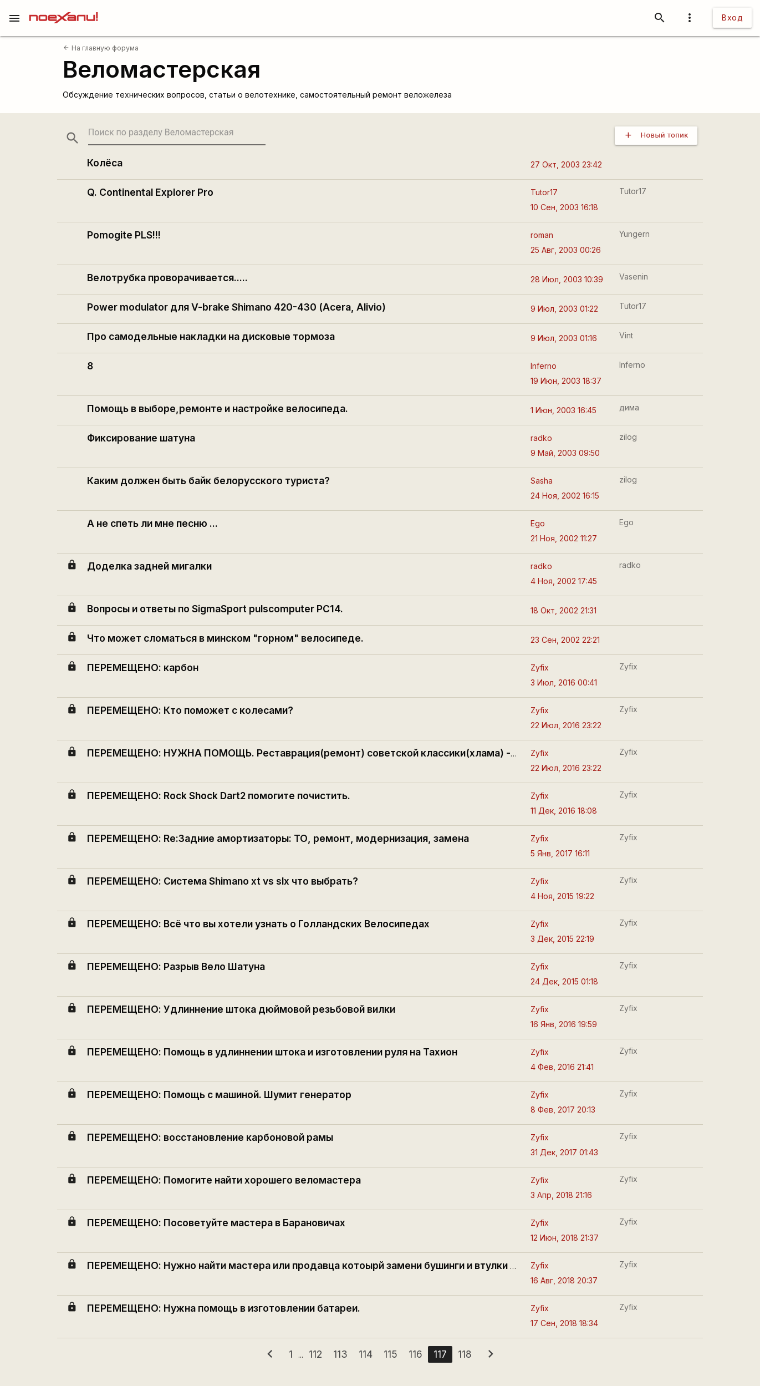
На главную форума (101, 48)
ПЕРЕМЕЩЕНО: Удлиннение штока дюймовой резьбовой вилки (241, 1009)
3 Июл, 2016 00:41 (564, 682)
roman (542, 235)
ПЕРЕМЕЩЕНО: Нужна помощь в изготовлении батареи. (223, 1308)
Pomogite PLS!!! (124, 235)
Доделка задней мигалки (149, 566)
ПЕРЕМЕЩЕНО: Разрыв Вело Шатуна (176, 966)
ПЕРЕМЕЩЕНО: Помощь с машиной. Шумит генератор (219, 1094)
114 (366, 1354)
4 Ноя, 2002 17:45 (564, 581)
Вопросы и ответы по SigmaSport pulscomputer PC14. (215, 609)
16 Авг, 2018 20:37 (564, 1280)
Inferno (544, 365)
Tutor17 (544, 192)
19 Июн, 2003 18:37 (566, 380)
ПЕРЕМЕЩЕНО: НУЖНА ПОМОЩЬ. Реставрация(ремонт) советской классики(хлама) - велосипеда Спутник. (352, 753)
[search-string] (177, 133)
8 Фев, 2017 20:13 (563, 1109)
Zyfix (540, 667)
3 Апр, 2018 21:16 (561, 1195)
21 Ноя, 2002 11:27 (564, 538)
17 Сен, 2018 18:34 (564, 1323)
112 (315, 1354)
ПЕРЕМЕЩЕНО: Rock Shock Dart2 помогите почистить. (218, 795)
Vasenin (633, 276)
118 (465, 1354)
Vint (626, 335)
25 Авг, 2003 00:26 (566, 250)
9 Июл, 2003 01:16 (564, 338)
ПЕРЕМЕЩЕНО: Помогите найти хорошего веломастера (224, 1180)
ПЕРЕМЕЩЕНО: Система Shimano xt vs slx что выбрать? (222, 881)
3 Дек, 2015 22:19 (562, 938)
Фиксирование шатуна (141, 438)
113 (340, 1354)
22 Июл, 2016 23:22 (566, 725)
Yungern (634, 233)
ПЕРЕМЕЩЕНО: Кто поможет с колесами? (190, 710)
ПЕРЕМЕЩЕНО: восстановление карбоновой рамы (210, 1137)
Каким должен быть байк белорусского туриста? (208, 480)
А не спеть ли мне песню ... (152, 523)
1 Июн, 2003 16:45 (563, 410)
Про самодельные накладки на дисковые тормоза (211, 336)
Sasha (542, 480)
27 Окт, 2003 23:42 (566, 164)
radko (541, 438)
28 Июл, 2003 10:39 (567, 279)
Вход (732, 17)
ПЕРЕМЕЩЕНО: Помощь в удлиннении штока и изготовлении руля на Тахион (272, 1052)
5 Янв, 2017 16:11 (560, 853)
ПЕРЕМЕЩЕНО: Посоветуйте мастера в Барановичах (216, 1222)
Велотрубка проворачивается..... (167, 277)
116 (415, 1354)
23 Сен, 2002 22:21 (565, 639)
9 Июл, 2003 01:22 (564, 308)
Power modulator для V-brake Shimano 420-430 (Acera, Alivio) (236, 307)
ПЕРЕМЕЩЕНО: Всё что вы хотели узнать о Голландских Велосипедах (258, 924)
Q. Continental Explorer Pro (150, 192)
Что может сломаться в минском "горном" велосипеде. (225, 638)
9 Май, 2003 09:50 (565, 453)
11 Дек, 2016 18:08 (564, 810)
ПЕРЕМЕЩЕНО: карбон (142, 667)
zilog (628, 436)
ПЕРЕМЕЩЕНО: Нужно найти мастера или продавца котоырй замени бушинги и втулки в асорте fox (328, 1265)
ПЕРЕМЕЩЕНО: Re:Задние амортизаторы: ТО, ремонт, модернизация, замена (278, 838)
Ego (538, 523)
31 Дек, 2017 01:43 (564, 1152)
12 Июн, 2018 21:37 (565, 1237)
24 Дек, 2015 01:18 (564, 981)
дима (629, 407)
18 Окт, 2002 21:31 (563, 610)
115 (390, 1354)
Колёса (105, 163)
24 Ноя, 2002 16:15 (565, 495)
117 (440, 1354)
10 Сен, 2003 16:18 (564, 207)
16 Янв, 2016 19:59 (564, 1024)
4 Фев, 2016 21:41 (562, 1067)
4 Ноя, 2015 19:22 (562, 896)
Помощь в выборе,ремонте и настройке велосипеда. (217, 408)
